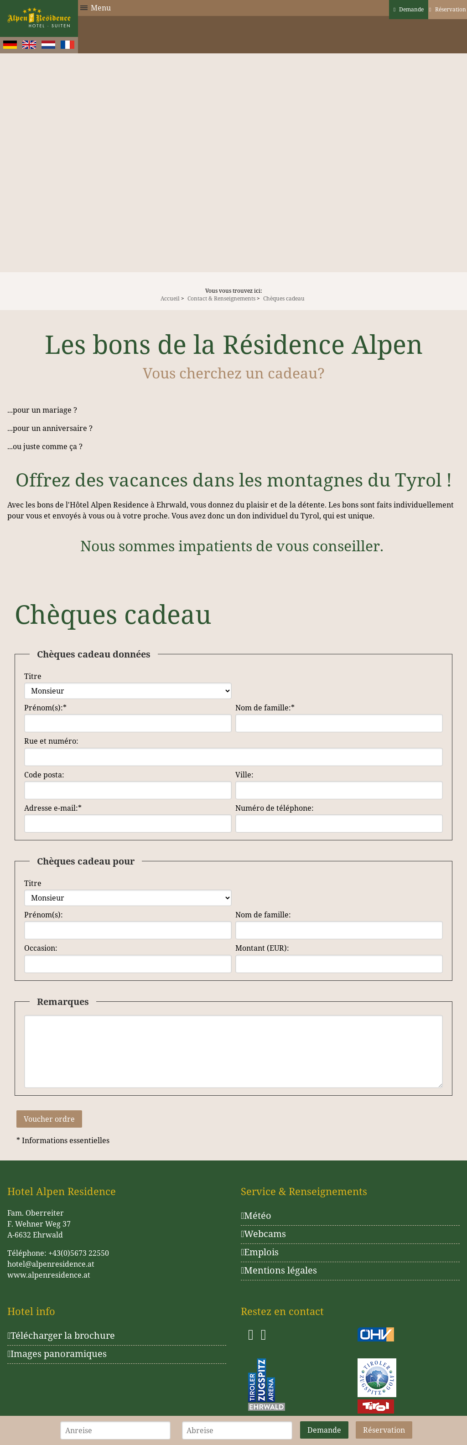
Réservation (447, 9)
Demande (409, 9)
